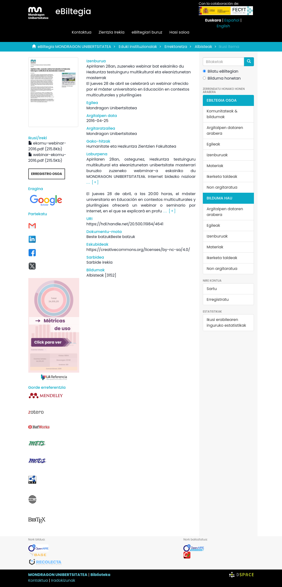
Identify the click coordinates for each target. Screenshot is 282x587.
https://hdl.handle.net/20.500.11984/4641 (124, 224)
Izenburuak (217, 155)
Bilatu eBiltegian (220, 71)
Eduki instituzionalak (138, 46)
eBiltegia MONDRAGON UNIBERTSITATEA (74, 46)
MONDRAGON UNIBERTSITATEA (57, 574)
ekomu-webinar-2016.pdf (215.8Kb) (47, 146)
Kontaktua (81, 32)
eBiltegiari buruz (147, 32)
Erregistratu (218, 299)
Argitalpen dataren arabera (225, 130)
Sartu (212, 288)
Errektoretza (176, 46)
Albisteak (203, 46)
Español (232, 20)
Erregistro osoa (46, 173)
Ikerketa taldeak (222, 176)
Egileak (213, 144)
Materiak (215, 166)
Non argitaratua (222, 187)
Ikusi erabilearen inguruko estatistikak (226, 322)
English (223, 26)
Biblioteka (100, 574)
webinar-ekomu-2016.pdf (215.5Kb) (47, 157)
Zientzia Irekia (112, 32)
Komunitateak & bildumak (222, 114)
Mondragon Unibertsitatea (111, 108)
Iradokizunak (63, 580)
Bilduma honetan (222, 78)
